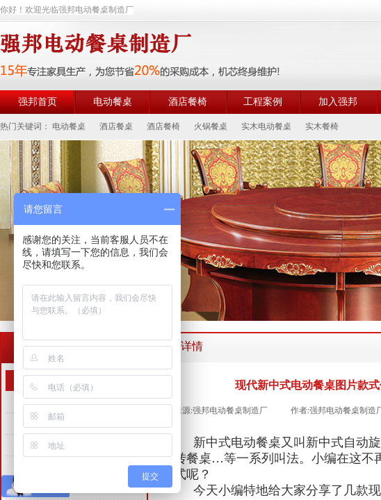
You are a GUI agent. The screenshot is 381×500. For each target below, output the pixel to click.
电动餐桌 (112, 102)
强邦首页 (37, 102)
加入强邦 (337, 102)
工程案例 (262, 102)
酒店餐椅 (187, 102)
